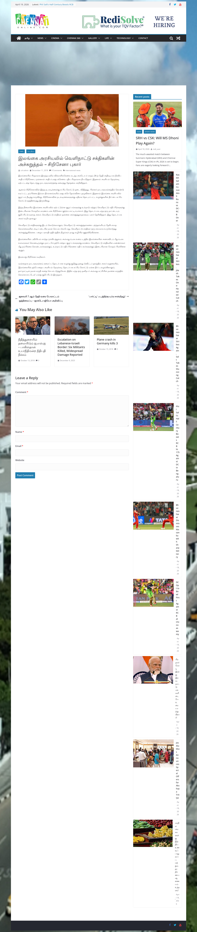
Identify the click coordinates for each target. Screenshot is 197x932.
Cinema (55, 38)
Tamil (21, 151)
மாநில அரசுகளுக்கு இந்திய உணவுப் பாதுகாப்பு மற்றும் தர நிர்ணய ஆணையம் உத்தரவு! (177, 857)
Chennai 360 (73, 38)
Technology (124, 38)
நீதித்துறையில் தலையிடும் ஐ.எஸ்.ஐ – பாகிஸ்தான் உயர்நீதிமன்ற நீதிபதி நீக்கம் (32, 347)
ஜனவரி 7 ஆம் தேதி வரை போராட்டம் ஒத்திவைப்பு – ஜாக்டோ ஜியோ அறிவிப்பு (39, 298)
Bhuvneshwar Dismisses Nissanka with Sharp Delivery (177, 531)
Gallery (92, 38)
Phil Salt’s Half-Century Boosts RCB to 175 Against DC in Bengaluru (56, 6)
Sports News (150, 132)
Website (19, 460)
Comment (21, 392)
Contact (143, 38)
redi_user (156, 149)
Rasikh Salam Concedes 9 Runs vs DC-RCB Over (177, 197)
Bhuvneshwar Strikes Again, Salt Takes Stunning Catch (177, 354)
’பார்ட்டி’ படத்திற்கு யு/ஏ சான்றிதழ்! (109, 296)
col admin (24, 170)
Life (107, 38)
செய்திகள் (30, 151)
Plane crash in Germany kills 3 (107, 341)
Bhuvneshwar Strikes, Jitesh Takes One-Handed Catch (177, 273)
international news (72, 170)
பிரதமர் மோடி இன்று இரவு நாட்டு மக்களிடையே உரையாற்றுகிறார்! (177, 688)
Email (19, 446)
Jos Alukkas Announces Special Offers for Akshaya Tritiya (177, 770)
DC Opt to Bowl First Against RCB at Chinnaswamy (177, 608)
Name (19, 432)
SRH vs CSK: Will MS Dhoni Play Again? (157, 140)
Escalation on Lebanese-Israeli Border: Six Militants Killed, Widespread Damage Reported (71, 347)
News (40, 38)
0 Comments (55, 170)
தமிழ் (27, 38)
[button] (31, 38)
